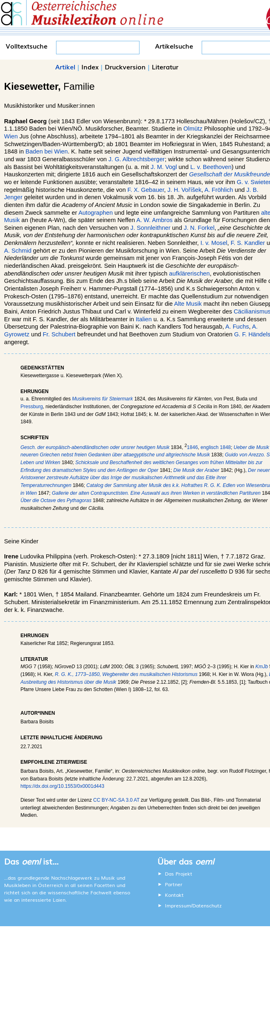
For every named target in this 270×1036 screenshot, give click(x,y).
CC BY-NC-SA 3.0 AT (116, 800)
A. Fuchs (237, 326)
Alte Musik (188, 303)
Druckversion (125, 66)
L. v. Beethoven (211, 167)
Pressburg (31, 406)
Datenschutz (207, 905)
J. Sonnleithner (150, 228)
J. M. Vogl (164, 167)
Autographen (96, 212)
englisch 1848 (215, 447)
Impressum (178, 905)
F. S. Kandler (248, 243)
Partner (173, 884)
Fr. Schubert (59, 334)
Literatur (165, 66)
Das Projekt (178, 873)
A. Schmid (18, 250)
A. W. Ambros (154, 220)
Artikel (65, 66)
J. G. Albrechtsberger (136, 159)
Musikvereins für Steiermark (102, 399)
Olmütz (192, 128)
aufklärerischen (189, 273)
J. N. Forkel (199, 228)
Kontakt (174, 894)
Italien (144, 319)
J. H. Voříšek (184, 190)
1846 (192, 447)
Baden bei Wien (46, 151)
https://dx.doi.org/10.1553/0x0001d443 (62, 786)
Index (90, 66)
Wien (11, 136)
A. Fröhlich (219, 190)
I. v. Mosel (213, 243)
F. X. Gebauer (145, 190)
